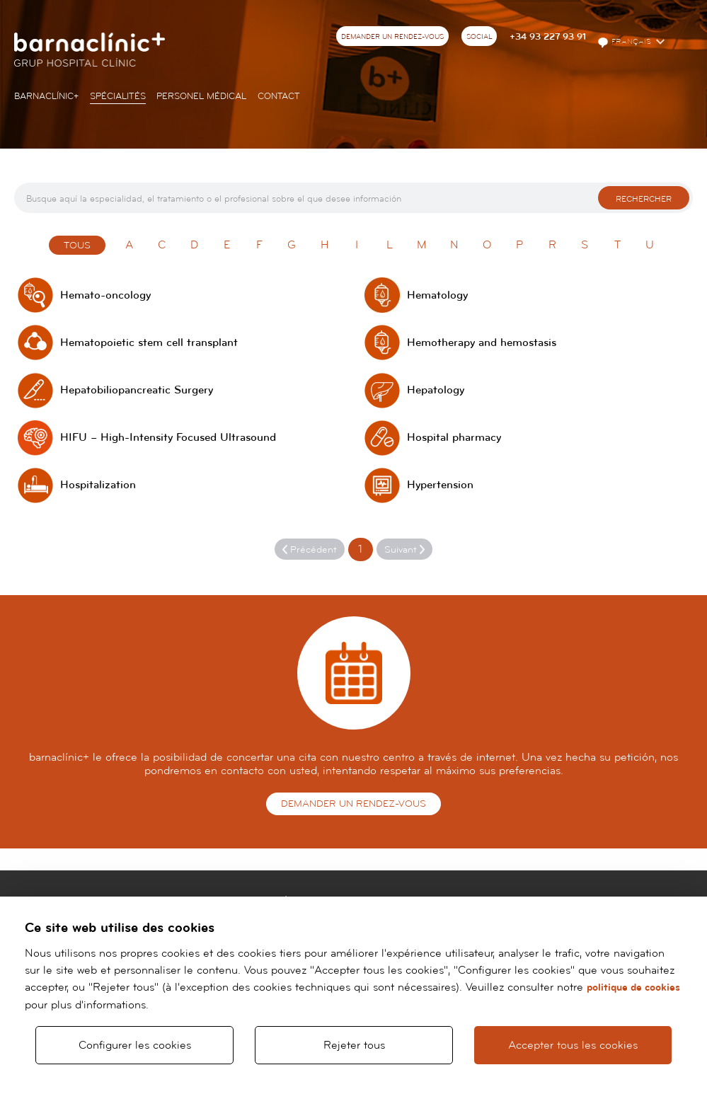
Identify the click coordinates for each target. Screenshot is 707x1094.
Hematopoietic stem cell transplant (149, 343)
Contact (279, 96)
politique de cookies (633, 987)
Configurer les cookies (135, 1045)
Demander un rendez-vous (392, 37)
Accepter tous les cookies (573, 1045)
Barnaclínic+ (46, 96)
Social (479, 37)
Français (625, 42)
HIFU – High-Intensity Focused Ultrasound (168, 437)
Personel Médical (201, 96)
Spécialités (118, 96)
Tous (77, 245)
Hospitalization (98, 485)
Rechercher (644, 199)
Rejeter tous (354, 1045)
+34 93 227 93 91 (548, 36)
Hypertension (440, 485)
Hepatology (435, 390)
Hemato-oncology (105, 295)
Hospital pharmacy (454, 437)
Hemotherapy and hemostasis (481, 343)
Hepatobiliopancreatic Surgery (136, 390)
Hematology (437, 295)
